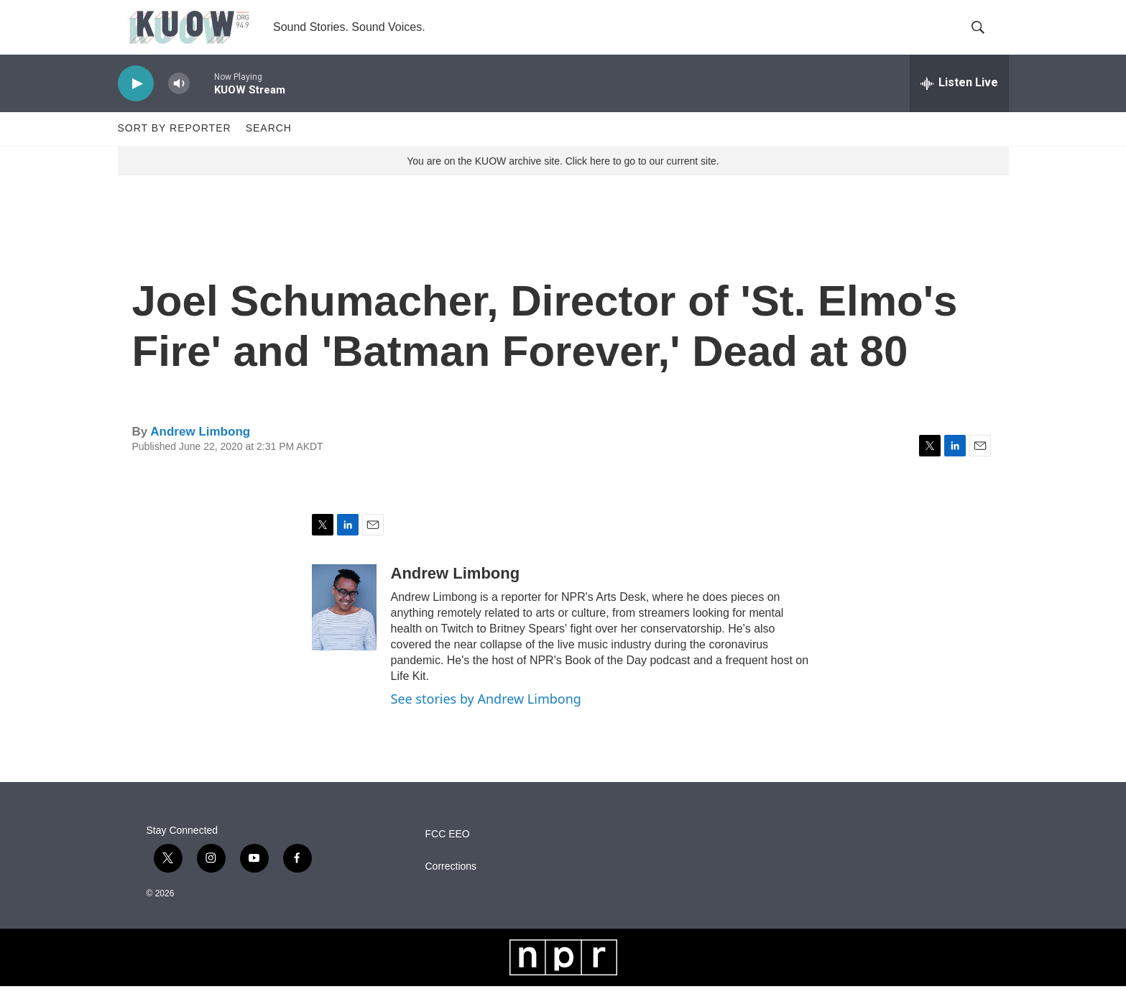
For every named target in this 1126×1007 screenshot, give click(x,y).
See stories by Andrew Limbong (486, 720)
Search (269, 149)
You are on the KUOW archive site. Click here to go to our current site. (563, 182)
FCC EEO (447, 855)
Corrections (451, 887)
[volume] (179, 104)
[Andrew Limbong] (344, 629)
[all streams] (959, 104)
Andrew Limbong (200, 452)
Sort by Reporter (174, 149)
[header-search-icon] (986, 38)
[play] (135, 104)
